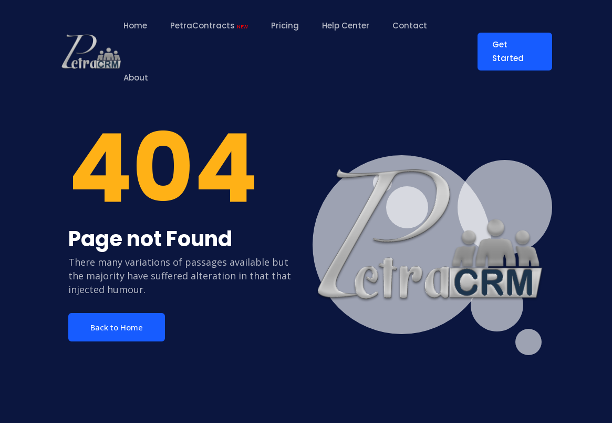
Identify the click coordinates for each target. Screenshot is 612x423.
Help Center (345, 25)
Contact (409, 25)
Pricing (285, 25)
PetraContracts (209, 25)
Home (135, 25)
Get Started (508, 51)
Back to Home (116, 327)
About (135, 77)
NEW (242, 27)
